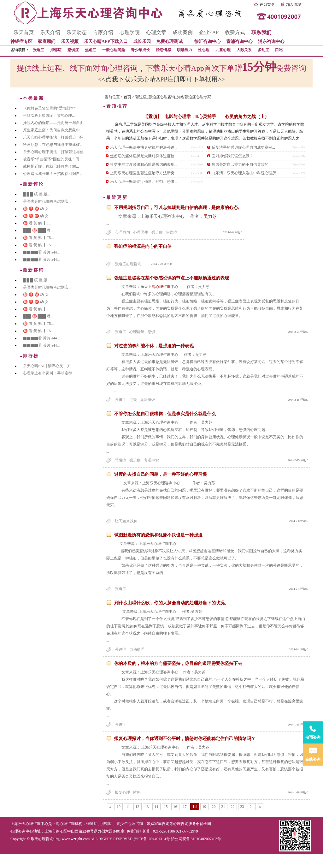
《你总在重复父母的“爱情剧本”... (51, 108)
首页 (127, 97)
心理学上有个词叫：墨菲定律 (47, 373)
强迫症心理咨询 (128, 264)
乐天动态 (77, 32)
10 (118, 806)
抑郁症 (56, 50)
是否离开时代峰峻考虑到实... (47, 201)
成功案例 (183, 32)
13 (147, 806)
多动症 (263, 50)
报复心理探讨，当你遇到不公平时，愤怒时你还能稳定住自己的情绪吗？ (184, 738)
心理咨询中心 (21, 831)
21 (223, 806)
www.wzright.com (76, 839)
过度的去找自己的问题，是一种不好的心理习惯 (160, 474)
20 (214, 806)
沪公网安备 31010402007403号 (196, 839)
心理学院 (130, 32)
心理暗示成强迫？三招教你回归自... (53, 173)
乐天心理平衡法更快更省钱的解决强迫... (143, 147)
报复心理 (122, 792)
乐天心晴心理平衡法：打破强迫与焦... (54, 137)
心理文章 (156, 32)
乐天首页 (24, 32)
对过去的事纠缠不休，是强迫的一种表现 (154, 345)
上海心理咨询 (159, 286)
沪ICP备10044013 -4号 (151, 839)
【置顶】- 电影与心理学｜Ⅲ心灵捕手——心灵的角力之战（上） (206, 116)
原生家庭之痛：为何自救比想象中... (53, 130)
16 (175, 806)
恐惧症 (73, 50)
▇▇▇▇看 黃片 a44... (41, 252)
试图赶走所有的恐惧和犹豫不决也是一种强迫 (158, 535)
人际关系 (244, 50)
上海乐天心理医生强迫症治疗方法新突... (143, 173)
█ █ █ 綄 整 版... (36, 194)
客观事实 (151, 460)
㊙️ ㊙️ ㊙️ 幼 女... (37, 208)
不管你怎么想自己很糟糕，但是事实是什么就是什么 (165, 413)
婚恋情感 (163, 50)
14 (156, 806)
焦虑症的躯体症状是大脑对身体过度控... (143, 156)
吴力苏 (210, 216)
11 (128, 806)
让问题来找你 (126, 521)
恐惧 (151, 332)
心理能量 (136, 332)
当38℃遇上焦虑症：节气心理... (49, 115)
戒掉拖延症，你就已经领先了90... (51, 166)
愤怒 (137, 792)
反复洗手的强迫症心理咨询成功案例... (243, 147)
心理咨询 (122, 232)
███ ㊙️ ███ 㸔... (38, 230)
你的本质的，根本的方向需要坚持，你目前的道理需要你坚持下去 (178, 663)
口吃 (279, 50)
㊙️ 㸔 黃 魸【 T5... (38, 238)
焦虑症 (90, 50)
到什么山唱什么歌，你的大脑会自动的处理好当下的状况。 (171, 602)
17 (185, 806)
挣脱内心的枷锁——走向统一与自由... (54, 123)
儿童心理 (223, 50)
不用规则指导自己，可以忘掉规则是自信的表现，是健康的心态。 (178, 207)
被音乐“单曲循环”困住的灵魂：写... (52, 159)
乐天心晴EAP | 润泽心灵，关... (48, 366)
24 (252, 806)
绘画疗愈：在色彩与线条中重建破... (53, 144)
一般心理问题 (113, 50)
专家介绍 (103, 32)
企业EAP (209, 32)
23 (242, 806)
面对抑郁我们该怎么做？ (232, 156)
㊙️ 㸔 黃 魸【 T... (37, 223)
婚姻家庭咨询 (158, 823)
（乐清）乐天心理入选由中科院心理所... (245, 173)
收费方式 (235, 32)
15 (166, 806)
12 (137, 806)
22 (233, 806)
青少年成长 (140, 50)
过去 (133, 399)
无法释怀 (147, 399)
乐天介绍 (50, 32)
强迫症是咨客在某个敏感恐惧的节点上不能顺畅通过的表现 (171, 278)
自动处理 (136, 649)
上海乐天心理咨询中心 (29, 823)
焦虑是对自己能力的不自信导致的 (240, 164)
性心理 (203, 50)
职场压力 (184, 50)
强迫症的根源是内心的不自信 (143, 246)
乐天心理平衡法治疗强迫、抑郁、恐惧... (143, 181)
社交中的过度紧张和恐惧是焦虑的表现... (143, 164)
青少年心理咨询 (129, 823)
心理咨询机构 (71, 823)
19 (204, 806)
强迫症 (38, 50)
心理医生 (140, 232)
